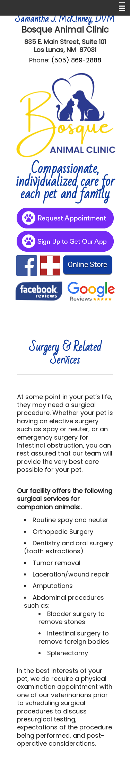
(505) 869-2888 (76, 60)
